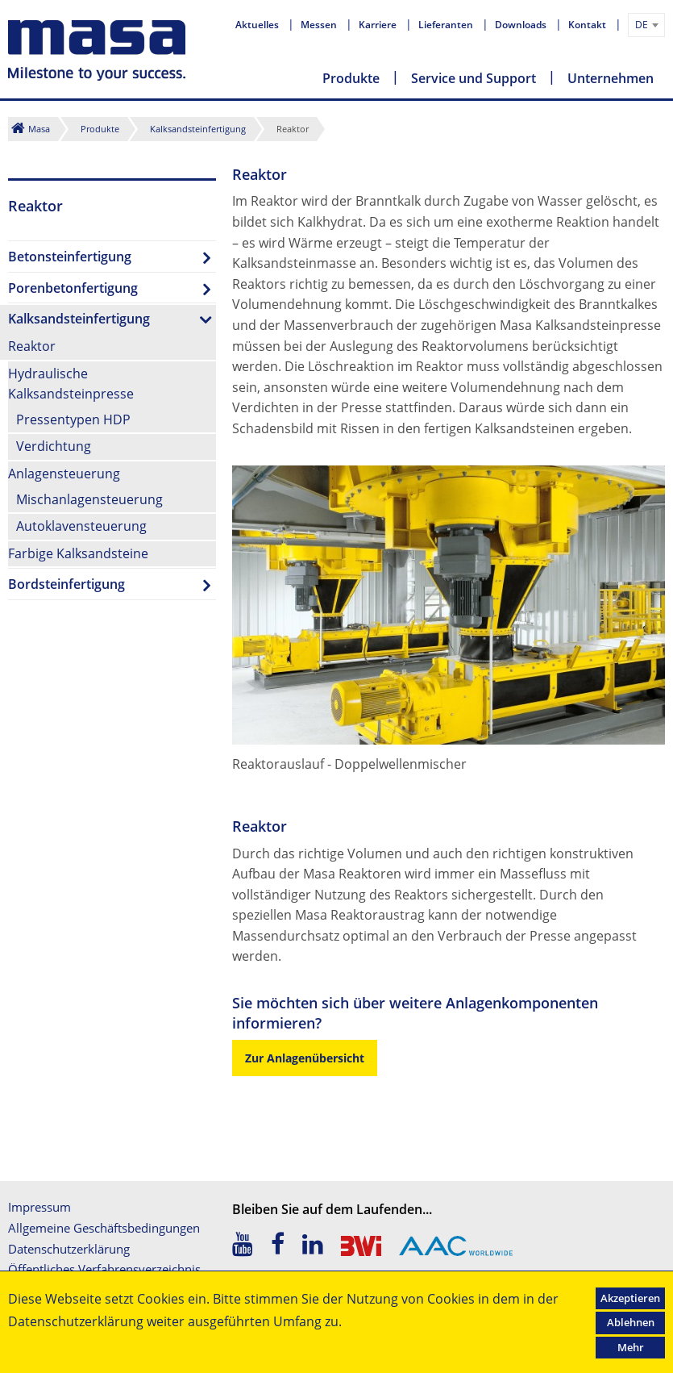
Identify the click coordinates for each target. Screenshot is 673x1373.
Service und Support (473, 78)
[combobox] (646, 25)
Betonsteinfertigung (69, 256)
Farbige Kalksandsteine (78, 553)
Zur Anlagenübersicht (304, 1058)
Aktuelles (258, 24)
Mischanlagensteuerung (89, 499)
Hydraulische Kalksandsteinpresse (71, 384)
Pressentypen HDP (73, 419)
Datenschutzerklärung (69, 1249)
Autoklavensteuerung (81, 526)
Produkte (351, 78)
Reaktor (32, 346)
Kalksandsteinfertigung (198, 129)
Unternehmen (610, 78)
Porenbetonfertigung (73, 288)
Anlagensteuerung (64, 473)
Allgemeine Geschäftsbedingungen (104, 1228)
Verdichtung (53, 446)
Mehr (630, 1347)
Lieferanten (447, 24)
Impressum (39, 1207)
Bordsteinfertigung (66, 584)
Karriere (379, 24)
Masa (39, 129)
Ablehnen (630, 1322)
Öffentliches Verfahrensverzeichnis (104, 1269)
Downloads (522, 24)
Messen (320, 24)
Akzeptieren (630, 1298)
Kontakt (588, 24)
